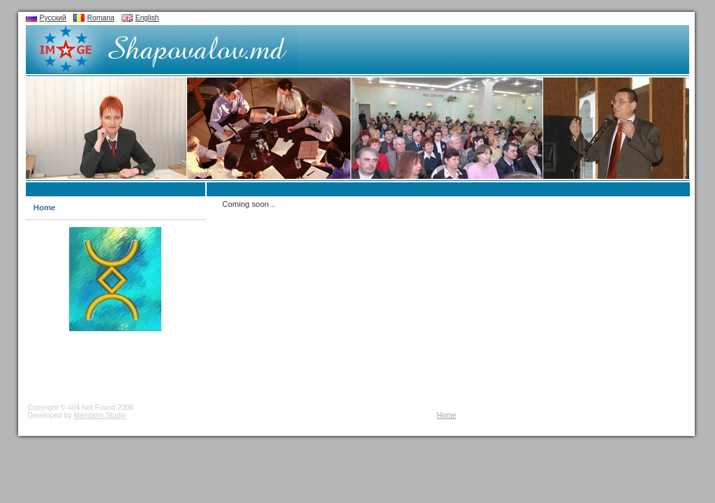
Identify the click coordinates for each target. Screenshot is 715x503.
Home (45, 207)
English (147, 18)
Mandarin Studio (99, 415)
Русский (53, 18)
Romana (101, 18)
